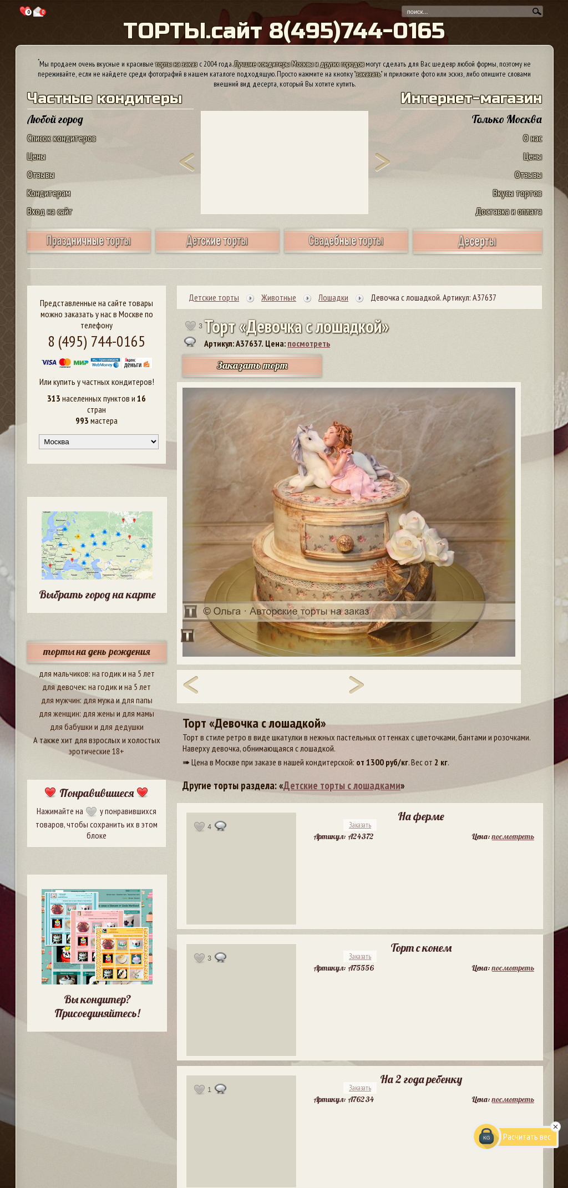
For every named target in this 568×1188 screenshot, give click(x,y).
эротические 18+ (96, 751)
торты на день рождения (96, 651)
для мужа (98, 699)
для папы (137, 699)
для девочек (63, 686)
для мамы (138, 713)
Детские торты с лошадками (341, 785)
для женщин (59, 713)
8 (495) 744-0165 (96, 341)
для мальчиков (64, 673)
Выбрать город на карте (97, 594)
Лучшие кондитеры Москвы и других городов (299, 64)
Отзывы (40, 174)
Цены (36, 156)
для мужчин (60, 699)
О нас (532, 137)
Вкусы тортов (517, 192)
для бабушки (71, 726)
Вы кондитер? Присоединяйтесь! (97, 1006)
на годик (106, 673)
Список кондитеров (61, 137)
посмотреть (308, 343)
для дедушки (122, 726)
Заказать (360, 825)
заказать (368, 74)
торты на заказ (176, 64)
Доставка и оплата (508, 211)
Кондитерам (48, 192)
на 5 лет (141, 673)
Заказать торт (252, 365)
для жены (99, 713)
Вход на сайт (50, 211)
